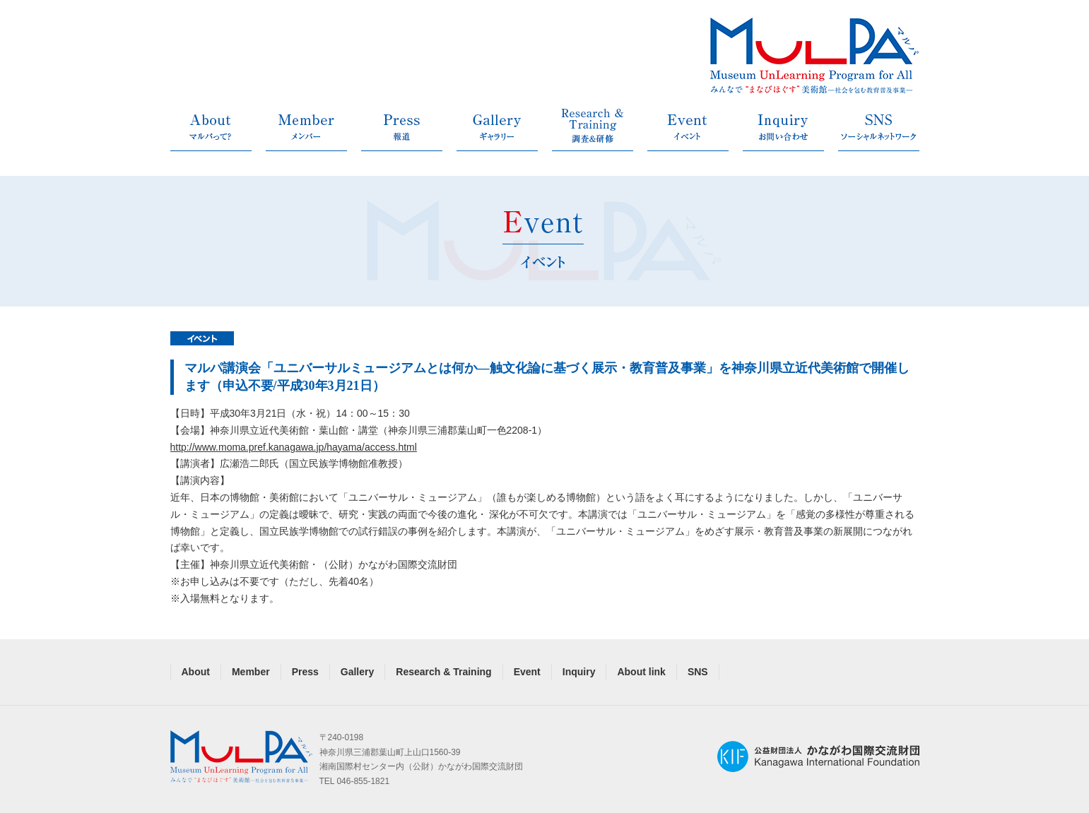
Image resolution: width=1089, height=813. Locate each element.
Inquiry (579, 671)
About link (641, 671)
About (196, 671)
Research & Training (443, 671)
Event (527, 671)
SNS (698, 671)
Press (305, 671)
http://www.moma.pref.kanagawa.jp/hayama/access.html (293, 447)
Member (251, 671)
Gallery (357, 671)
